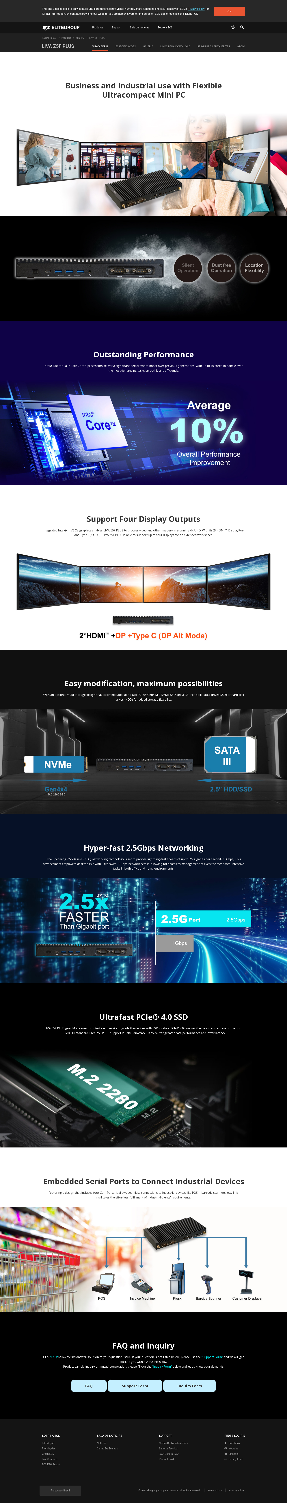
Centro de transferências (173, 1443)
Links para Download (175, 46)
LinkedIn (231, 1453)
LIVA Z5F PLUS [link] (97, 38)
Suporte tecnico (168, 1448)
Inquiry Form (233, 1459)
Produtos (97, 27)
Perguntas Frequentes (213, 46)
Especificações (125, 46)
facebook (232, 1443)
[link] (66, 38)
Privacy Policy (196, 8)
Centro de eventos (107, 1448)
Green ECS (48, 1453)
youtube (231, 1448)
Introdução (48, 1443)
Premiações (48, 1448)
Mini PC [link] (80, 38)
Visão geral (100, 46)
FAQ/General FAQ (169, 1453)
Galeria (148, 46)
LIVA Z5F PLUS (58, 46)
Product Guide (167, 1459)
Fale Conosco (49, 1459)
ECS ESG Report (51, 1464)
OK (230, 11)
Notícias (101, 1443)
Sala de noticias (139, 27)
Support (117, 27)
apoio (241, 46)
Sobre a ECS (165, 27)
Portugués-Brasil (60, 1490)
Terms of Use (215, 1490)
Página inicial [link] (49, 38)
